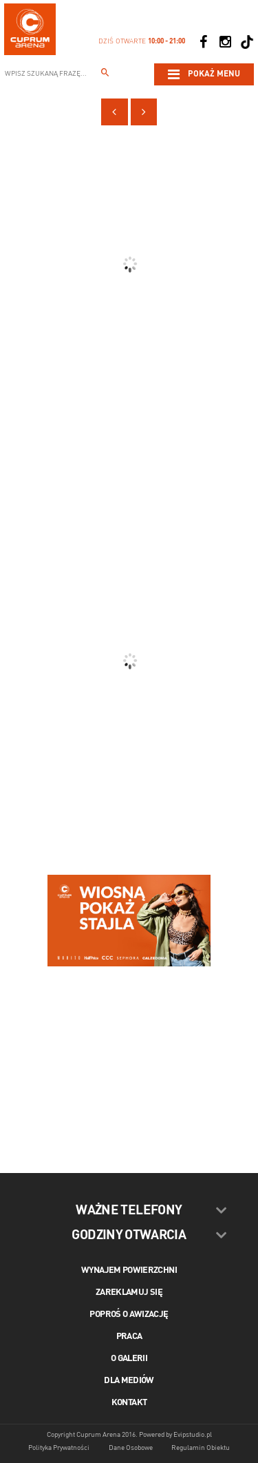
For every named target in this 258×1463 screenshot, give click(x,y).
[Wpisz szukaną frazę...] (105, 74)
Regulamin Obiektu (200, 1447)
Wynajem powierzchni (129, 1270)
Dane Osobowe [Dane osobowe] (131, 1447)
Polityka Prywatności (58, 1447)
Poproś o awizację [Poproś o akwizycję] (128, 1314)
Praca (129, 1336)
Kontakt (129, 1402)
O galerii (129, 1358)
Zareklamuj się (129, 1292)
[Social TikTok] (247, 42)
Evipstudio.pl (192, 1434)
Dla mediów (129, 1380)
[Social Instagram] (225, 42)
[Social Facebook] (203, 42)
